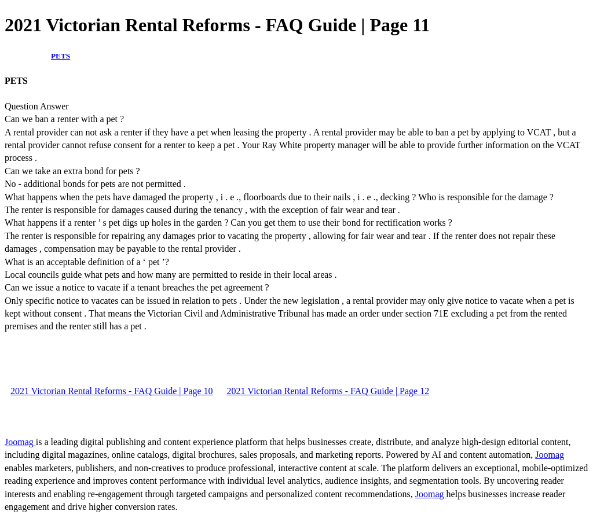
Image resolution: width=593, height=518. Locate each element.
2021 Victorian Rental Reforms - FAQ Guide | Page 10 (111, 391)
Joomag (20, 442)
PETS (60, 56)
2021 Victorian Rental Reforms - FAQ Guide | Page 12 (328, 391)
